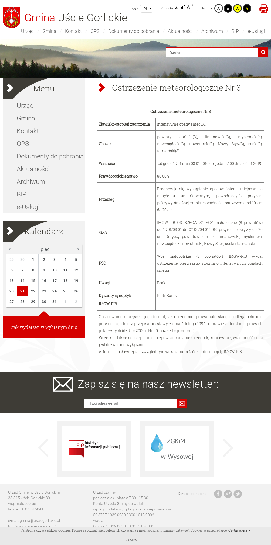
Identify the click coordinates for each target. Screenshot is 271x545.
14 (22, 280)
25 (65, 291)
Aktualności (180, 31)
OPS (95, 31)
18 (65, 280)
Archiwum (212, 31)
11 (65, 270)
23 (44, 291)
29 (11, 259)
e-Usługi (256, 31)
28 (22, 301)
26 (76, 291)
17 (54, 280)
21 (22, 291)
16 (44, 280)
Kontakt (73, 31)
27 (11, 301)
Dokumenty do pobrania (133, 31)
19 (76, 280)
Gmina (49, 31)
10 (54, 270)
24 (54, 291)
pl (146, 8)
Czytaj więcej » (239, 530)
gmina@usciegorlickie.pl (40, 520)
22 (33, 291)
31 (54, 301)
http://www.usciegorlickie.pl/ (32, 526)
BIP (235, 31)
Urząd (27, 31)
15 (33, 280)
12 (76, 270)
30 (22, 259)
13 (11, 280)
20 (11, 291)
